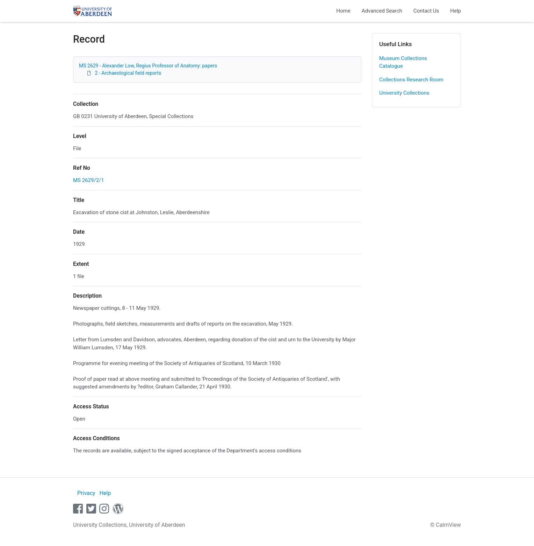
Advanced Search (382, 11)
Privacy (86, 493)
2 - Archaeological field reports (128, 73)
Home (343, 11)
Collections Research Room (411, 80)
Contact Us (426, 11)
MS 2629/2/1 (88, 180)
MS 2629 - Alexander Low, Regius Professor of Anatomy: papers (148, 65)
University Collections (404, 93)
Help (455, 11)
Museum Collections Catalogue (403, 62)
